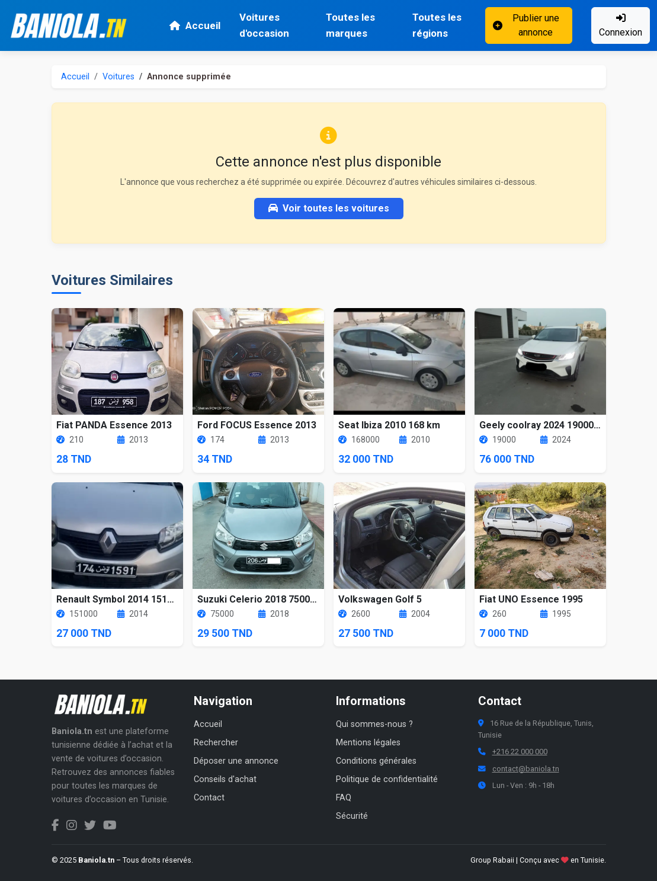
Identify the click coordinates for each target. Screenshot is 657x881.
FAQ (343, 798)
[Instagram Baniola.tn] (71, 825)
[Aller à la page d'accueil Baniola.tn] (105, 704)
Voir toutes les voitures (328, 208)
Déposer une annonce (236, 761)
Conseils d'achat (225, 779)
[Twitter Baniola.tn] (90, 825)
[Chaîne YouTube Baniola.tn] (110, 825)
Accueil (194, 25)
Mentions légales (368, 743)
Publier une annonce (526, 25)
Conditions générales (376, 761)
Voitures (118, 77)
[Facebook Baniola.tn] (55, 825)
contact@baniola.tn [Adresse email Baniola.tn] (525, 768)
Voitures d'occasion (264, 25)
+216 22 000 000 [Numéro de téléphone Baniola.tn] (519, 751)
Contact (209, 798)
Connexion (620, 25)
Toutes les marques (350, 25)
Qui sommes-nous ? (374, 724)
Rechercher (216, 743)
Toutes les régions (436, 25)
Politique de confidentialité (387, 779)
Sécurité (352, 816)
